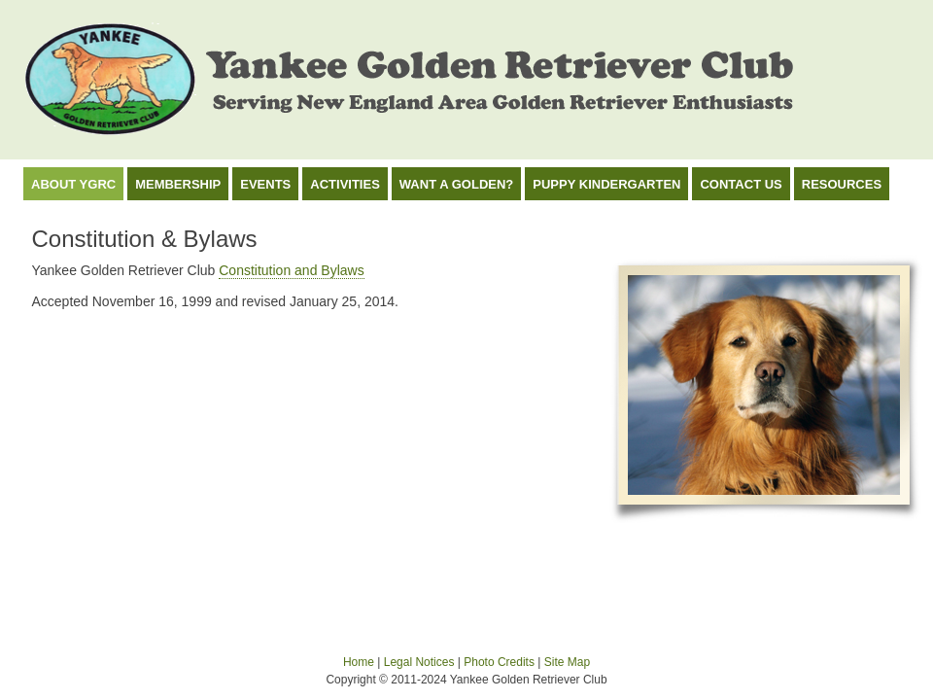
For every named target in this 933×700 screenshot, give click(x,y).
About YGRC (73, 184)
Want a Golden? (456, 184)
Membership (178, 184)
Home (358, 662)
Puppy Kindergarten (606, 184)
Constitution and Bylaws (291, 270)
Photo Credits (499, 662)
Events (265, 184)
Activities (345, 184)
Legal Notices (419, 662)
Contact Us (740, 184)
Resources (841, 184)
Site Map (567, 662)
